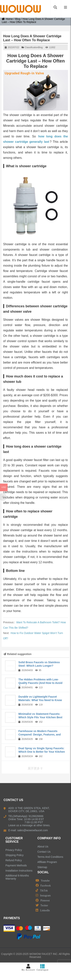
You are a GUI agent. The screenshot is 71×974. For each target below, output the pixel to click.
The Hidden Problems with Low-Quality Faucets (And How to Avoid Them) (40, 683)
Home (7, 18)
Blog (17, 18)
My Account (28, 967)
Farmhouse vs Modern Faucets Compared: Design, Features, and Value (39, 734)
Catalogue (43, 967)
